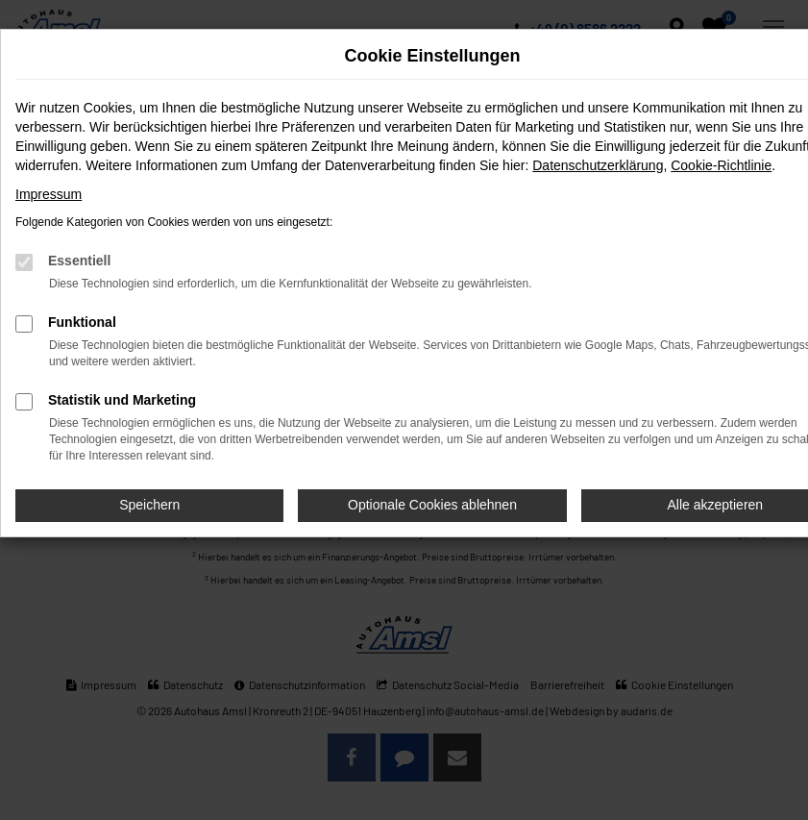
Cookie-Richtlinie (721, 165)
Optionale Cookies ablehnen (432, 504)
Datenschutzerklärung (597, 165)
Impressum (48, 194)
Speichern (149, 504)
